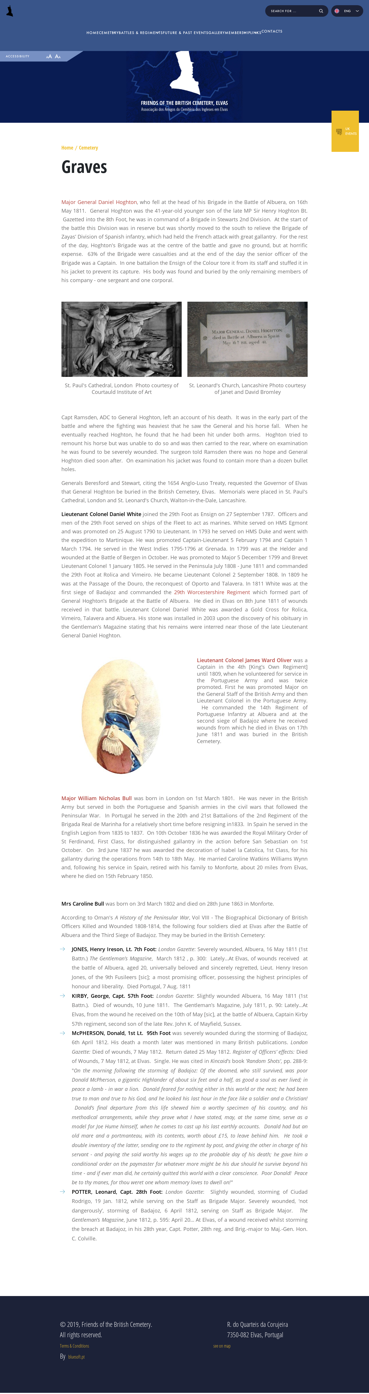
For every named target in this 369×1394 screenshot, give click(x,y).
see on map (240, 1358)
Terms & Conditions (81, 1358)
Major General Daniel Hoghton (99, 202)
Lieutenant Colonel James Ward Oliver (244, 660)
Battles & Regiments (122, 25)
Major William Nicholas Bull (96, 798)
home (53, 25)
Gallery (219, 25)
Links (280, 25)
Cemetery (75, 25)
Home (67, 148)
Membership (246, 25)
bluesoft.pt (80, 1381)
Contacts (311, 25)
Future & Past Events (183, 25)
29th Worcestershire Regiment (212, 592)
